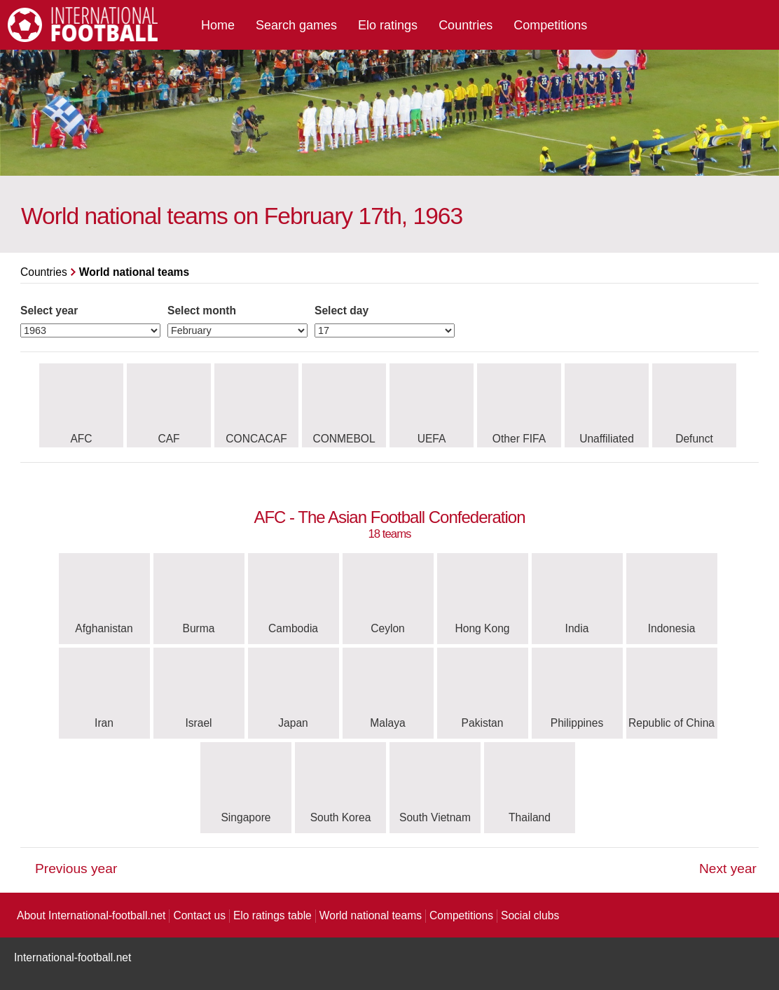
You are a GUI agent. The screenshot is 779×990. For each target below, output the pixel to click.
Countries (465, 25)
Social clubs (530, 915)
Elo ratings (388, 25)
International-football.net (72, 957)
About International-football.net (91, 915)
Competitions (550, 25)
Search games (296, 25)
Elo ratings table (272, 915)
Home (218, 25)
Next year (728, 868)
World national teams (370, 915)
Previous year (76, 868)
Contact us (199, 915)
